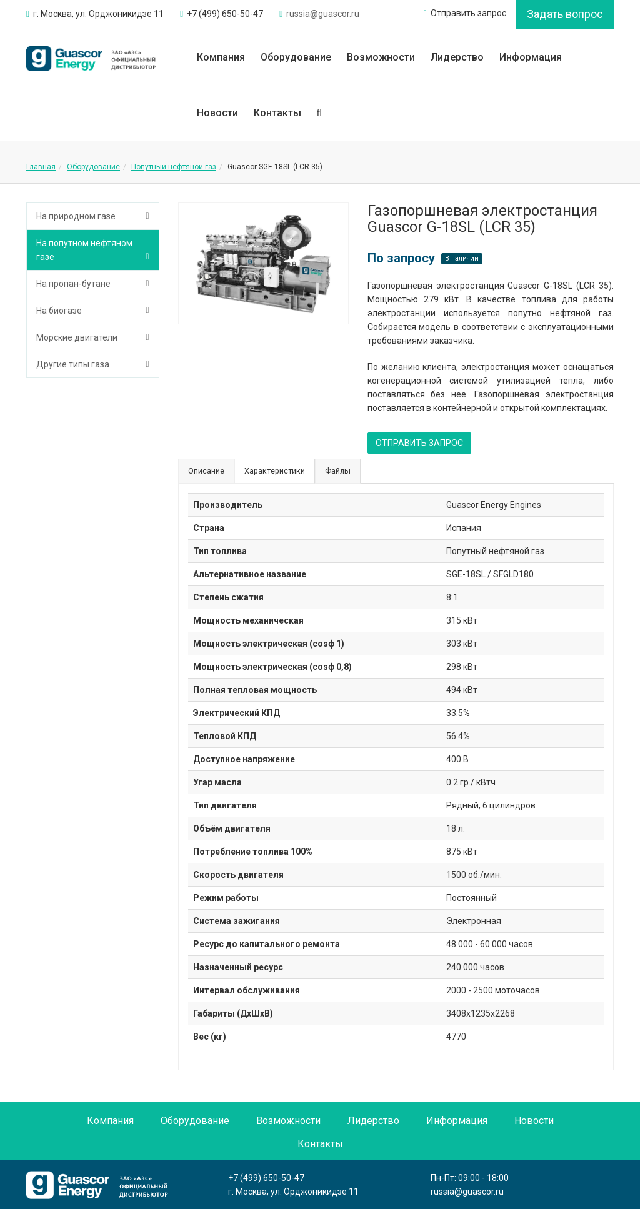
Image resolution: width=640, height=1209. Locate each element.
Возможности (381, 57)
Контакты (277, 113)
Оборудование (296, 57)
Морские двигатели (77, 337)
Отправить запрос (465, 13)
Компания (221, 57)
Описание (206, 470)
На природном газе (76, 216)
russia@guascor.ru (467, 1192)
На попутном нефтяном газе (84, 250)
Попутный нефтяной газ (173, 166)
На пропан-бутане (73, 284)
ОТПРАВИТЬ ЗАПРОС (419, 443)
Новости (217, 113)
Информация (530, 57)
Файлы (338, 470)
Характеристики (274, 470)
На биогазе (59, 311)
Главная (41, 166)
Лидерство (457, 57)
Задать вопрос (565, 14)
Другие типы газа (72, 364)
